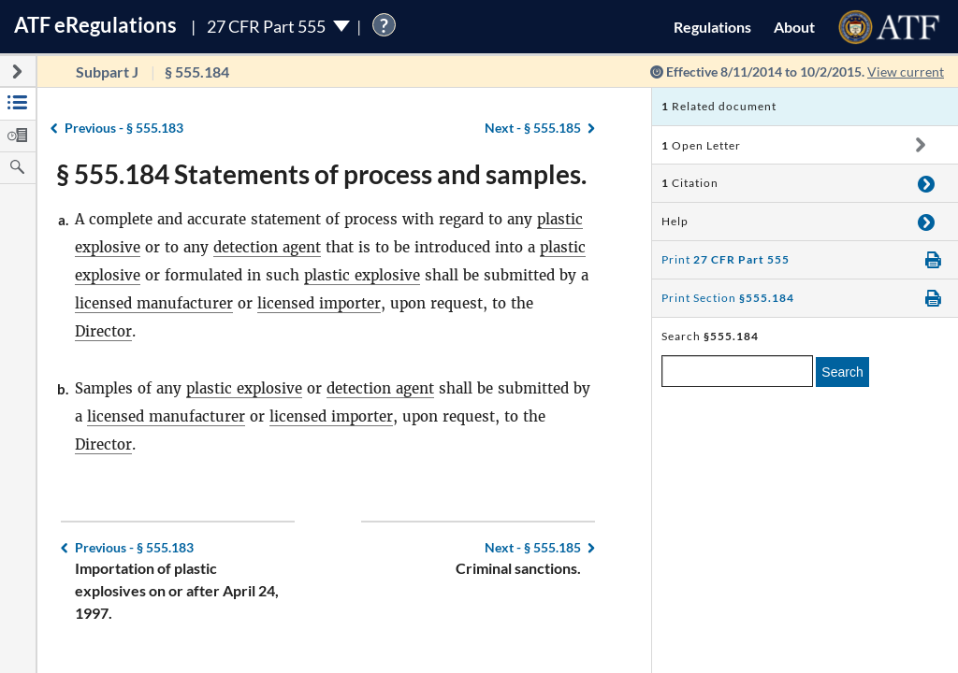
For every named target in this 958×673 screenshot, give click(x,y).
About (794, 27)
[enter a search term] (737, 371)
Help (675, 221)
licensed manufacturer (154, 303)
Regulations (712, 27)
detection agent (267, 247)
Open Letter (701, 145)
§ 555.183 (124, 128)
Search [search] (842, 372)
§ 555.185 (533, 128)
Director (103, 331)
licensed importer (319, 303)
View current (905, 71)
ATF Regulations (95, 24)
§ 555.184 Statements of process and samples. (321, 174)
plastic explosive (362, 275)
